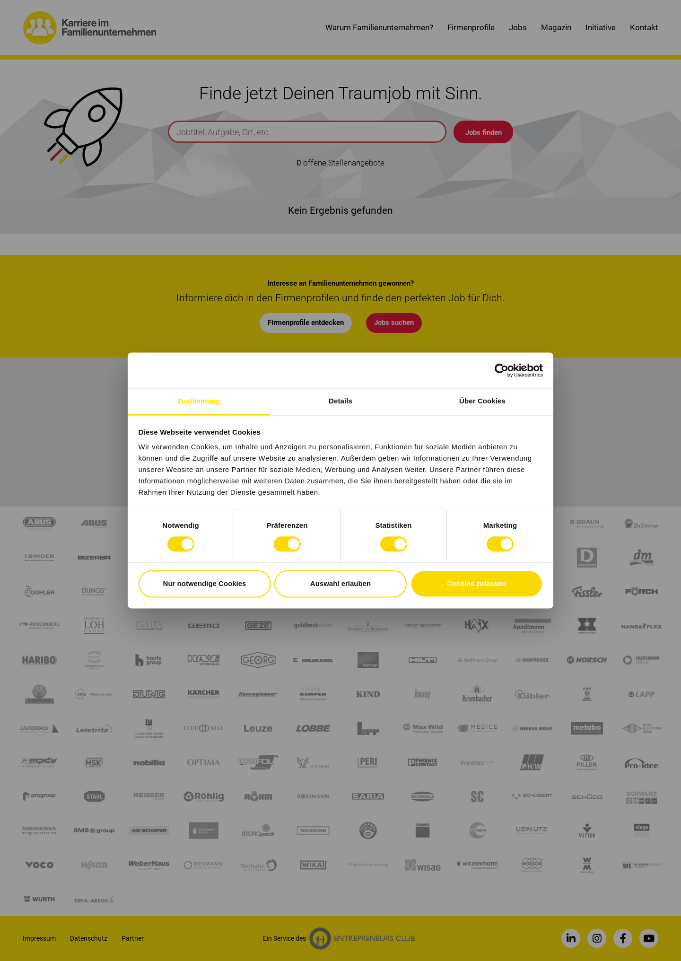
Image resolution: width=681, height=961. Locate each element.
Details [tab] (340, 401)
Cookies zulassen (476, 583)
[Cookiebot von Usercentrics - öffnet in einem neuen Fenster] (501, 370)
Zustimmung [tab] (198, 401)
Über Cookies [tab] (482, 401)
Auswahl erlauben (340, 583)
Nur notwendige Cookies (204, 583)
